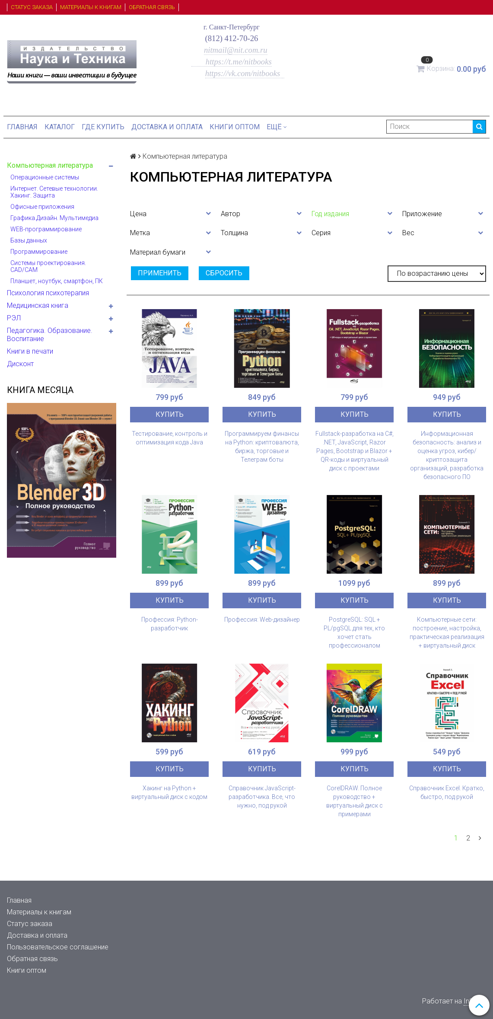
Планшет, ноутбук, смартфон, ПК (56, 281)
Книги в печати (30, 351)
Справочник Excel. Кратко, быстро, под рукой (446, 792)
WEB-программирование (46, 229)
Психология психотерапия (48, 293)
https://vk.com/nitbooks (243, 73)
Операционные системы (44, 177)
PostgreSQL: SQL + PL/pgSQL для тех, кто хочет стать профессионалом (354, 632)
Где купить (103, 127)
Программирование (38, 251)
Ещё (277, 127)
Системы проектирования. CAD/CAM (48, 266)
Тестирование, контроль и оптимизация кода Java (169, 438)
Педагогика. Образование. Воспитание (49, 334)
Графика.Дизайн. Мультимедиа (54, 217)
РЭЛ (14, 318)
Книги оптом (235, 127)
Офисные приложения (42, 206)
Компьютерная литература (50, 165)
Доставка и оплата (167, 127)
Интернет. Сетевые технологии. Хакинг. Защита (54, 192)
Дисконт (20, 364)
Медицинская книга (37, 305)
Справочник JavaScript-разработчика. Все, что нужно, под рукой (262, 797)
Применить (159, 273)
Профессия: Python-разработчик (169, 624)
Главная (22, 127)
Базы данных (28, 240)
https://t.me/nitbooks (231, 61)
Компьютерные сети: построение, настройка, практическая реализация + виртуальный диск (447, 632)
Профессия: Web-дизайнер (262, 619)
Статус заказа (32, 7)
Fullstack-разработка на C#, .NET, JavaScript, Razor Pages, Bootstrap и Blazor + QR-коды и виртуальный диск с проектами (354, 451)
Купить (170, 414)
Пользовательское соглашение (57, 947)
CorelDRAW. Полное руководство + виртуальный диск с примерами (354, 801)
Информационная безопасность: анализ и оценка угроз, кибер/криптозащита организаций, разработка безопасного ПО (446, 455)
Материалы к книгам (90, 7)
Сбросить (224, 273)
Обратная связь (152, 7)
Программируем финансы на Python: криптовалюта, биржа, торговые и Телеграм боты (262, 446)
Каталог (60, 127)
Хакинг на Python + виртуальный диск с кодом (169, 792)
